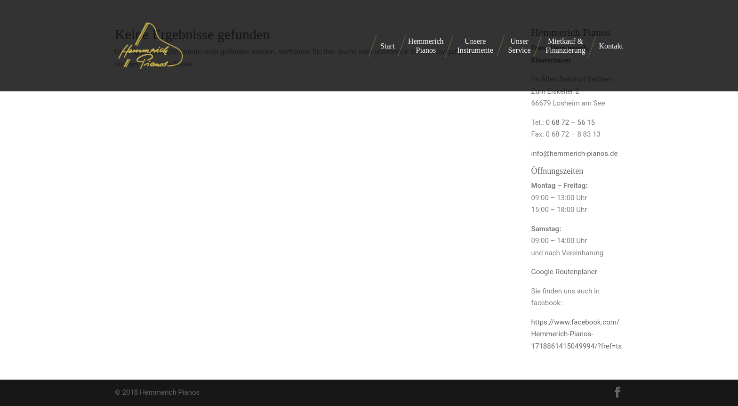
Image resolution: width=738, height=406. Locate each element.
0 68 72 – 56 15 (570, 122)
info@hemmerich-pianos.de (574, 153)
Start (387, 46)
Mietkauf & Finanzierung (565, 45)
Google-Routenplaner (564, 272)
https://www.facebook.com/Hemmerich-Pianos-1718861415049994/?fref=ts (576, 334)
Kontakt (611, 46)
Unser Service (519, 45)
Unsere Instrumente (475, 45)
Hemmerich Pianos (426, 45)
